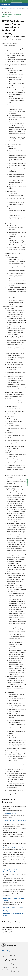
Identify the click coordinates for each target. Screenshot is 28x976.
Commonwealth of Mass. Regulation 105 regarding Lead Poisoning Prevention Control (13, 870)
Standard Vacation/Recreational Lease (14, 848)
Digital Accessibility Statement (11, 956)
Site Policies (16, 960)
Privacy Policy (5, 960)
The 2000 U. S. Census (9, 813)
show (5, 16)
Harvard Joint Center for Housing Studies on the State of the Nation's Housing (14, 909)
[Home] (2, 8)
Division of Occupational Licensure (13, 8)
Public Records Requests (9, 964)
